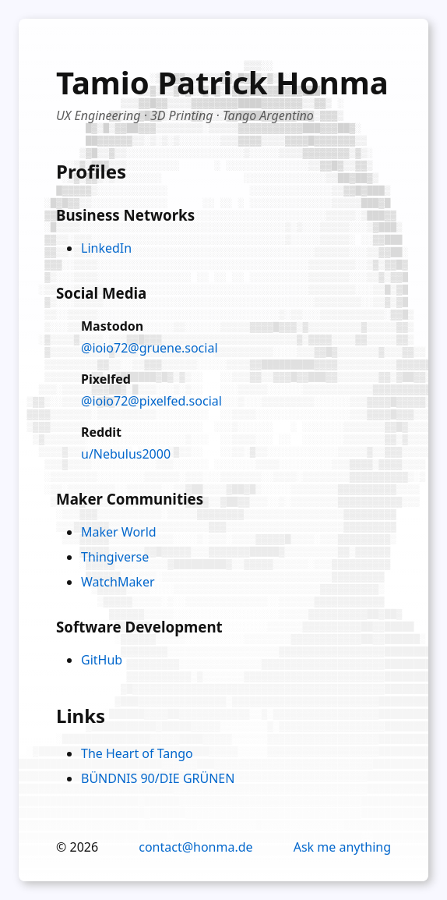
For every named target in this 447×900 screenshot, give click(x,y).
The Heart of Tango (137, 753)
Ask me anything (342, 847)
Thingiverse (115, 556)
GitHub (101, 659)
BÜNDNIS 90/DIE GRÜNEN (157, 778)
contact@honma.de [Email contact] (195, 847)
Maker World (119, 531)
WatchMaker (118, 581)
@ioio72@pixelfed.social (151, 400)
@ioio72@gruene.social (149, 347)
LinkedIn (106, 248)
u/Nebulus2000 (126, 453)
